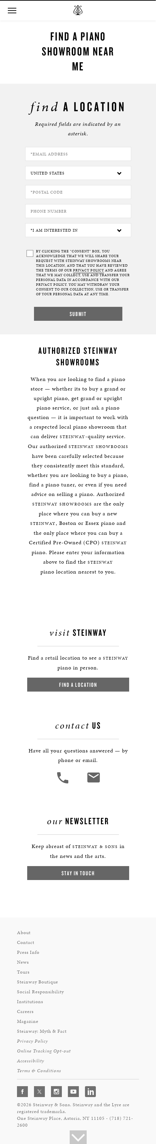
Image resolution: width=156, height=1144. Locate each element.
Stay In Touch (78, 873)
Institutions (30, 1001)
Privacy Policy (32, 1041)
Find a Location (78, 684)
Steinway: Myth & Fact (42, 1031)
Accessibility (30, 1061)
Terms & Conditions (39, 1070)
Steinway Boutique (37, 982)
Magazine (27, 1021)
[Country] (78, 173)
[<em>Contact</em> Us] (93, 782)
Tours (23, 972)
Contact (25, 942)
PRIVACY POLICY (88, 270)
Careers (25, 1011)
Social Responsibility (40, 992)
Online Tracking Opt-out (44, 1051)
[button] (12, 10)
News (23, 962)
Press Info (28, 952)
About (24, 932)
